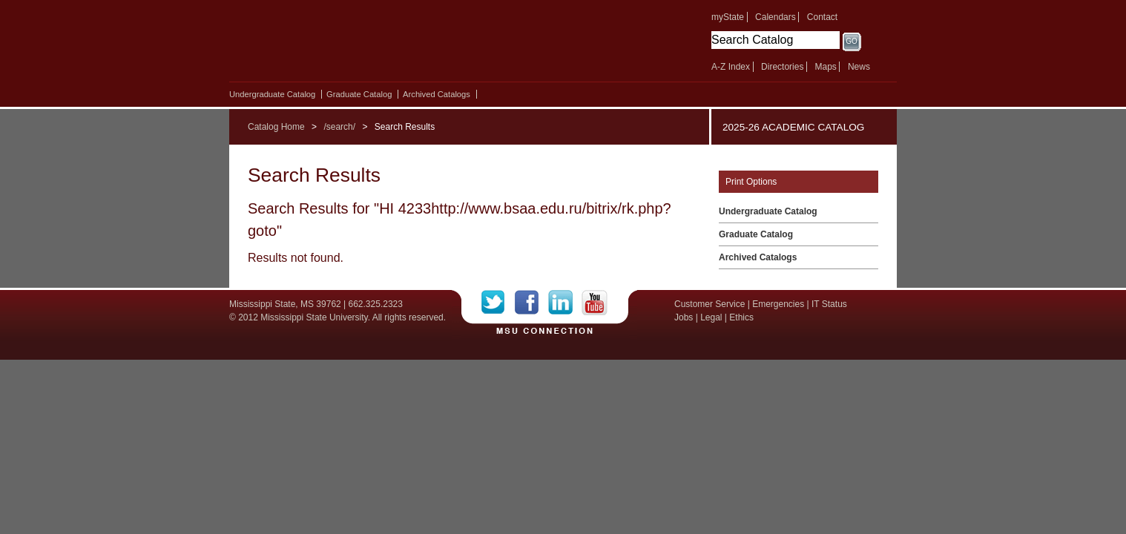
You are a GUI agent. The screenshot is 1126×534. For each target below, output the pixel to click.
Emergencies (778, 304)
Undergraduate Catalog (272, 94)
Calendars (775, 17)
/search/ (339, 127)
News (859, 67)
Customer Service (709, 304)
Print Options (751, 182)
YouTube (595, 302)
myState (727, 17)
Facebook (531, 302)
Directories (782, 67)
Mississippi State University (357, 44)
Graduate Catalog (359, 94)
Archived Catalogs (436, 94)
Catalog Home (276, 127)
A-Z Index (730, 67)
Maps (825, 67)
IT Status (829, 304)
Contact (822, 17)
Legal (711, 317)
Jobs (683, 317)
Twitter (498, 302)
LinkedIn (565, 302)
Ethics (741, 317)
